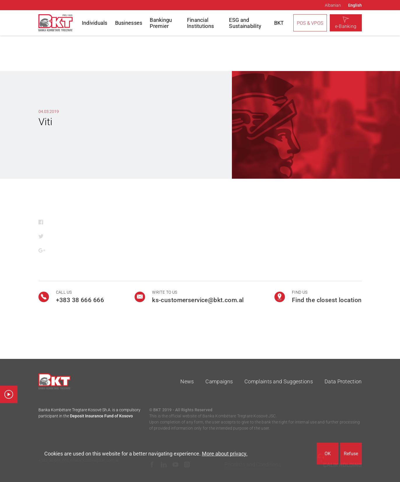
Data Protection (343, 381)
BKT (279, 23)
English (355, 5)
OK (328, 453)
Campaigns (219, 381)
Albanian (333, 5)
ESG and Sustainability (245, 23)
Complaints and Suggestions (278, 381)
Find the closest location (327, 300)
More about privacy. (225, 454)
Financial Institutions (200, 23)
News (187, 381)
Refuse (351, 453)
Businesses (128, 23)
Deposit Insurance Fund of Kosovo (101, 416)
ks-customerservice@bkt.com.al (198, 300)
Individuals (95, 23)
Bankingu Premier (161, 23)
